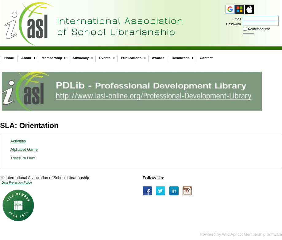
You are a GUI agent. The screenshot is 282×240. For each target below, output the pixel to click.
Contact (206, 58)
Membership (52, 58)
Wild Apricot (232, 234)
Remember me (259, 29)
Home (9, 58)
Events (104, 58)
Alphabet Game (24, 149)
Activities (18, 141)
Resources (180, 58)
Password (232, 24)
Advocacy (80, 58)
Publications (131, 58)
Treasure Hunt (22, 158)
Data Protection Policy (17, 182)
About (26, 58)
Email (235, 19)
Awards (158, 58)
